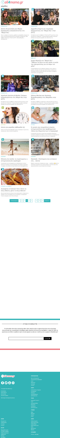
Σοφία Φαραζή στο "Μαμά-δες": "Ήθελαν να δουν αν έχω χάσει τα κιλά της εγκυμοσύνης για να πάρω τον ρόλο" (44, 63)
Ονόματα (2, 435)
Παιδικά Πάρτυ (33, 424)
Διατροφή (33, 384)
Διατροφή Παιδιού (34, 403)
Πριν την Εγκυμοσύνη (35, 378)
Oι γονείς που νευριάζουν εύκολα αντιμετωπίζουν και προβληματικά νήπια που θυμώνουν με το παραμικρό (44, 129)
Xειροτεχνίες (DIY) (34, 422)
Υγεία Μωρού (33, 391)
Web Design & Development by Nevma (8, 397)
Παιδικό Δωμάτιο (34, 421)
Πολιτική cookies (4, 395)
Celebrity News (4, 422)
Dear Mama (3, 437)
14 (39, 200)
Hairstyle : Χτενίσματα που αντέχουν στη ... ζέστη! (44, 160)
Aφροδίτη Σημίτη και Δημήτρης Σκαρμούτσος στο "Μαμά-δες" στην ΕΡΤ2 (43, 30)
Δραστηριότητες (34, 395)
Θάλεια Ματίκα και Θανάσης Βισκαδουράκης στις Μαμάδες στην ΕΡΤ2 (43, 97)
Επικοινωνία (3, 391)
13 (36, 200)
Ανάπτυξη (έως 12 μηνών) (36, 390)
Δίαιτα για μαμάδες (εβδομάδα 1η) (13, 127)
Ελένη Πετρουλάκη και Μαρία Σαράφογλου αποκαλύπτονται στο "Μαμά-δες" (13, 30)
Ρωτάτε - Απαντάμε (34, 434)
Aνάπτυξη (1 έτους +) (35, 400)
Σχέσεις (32, 415)
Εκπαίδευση (33, 406)
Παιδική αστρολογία (5, 432)
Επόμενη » (47, 200)
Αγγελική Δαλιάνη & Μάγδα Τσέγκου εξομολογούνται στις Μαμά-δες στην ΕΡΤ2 (14, 97)
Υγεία (32, 381)
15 (42, 200)
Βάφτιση (32, 429)
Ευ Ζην (32, 416)
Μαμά (32, 412)
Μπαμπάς (33, 413)
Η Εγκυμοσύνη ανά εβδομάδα (36, 379)
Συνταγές (3, 424)
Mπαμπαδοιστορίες (4, 430)
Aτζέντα (2, 425)
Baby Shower (33, 428)
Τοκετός (32, 385)
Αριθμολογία (3, 434)
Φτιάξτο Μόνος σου (34, 425)
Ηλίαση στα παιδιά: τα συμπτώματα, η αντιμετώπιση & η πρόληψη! (14, 160)
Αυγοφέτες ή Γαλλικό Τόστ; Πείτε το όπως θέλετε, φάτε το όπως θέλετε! (13, 190)
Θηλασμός (33, 392)
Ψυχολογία (33, 382)
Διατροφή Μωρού (34, 394)
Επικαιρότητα (3, 421)
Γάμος (32, 426)
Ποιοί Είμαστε (4, 392)
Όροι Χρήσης (3, 394)
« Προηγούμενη (14, 200)
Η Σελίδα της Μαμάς (5, 431)
